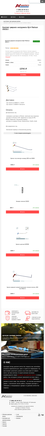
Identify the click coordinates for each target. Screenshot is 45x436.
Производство (19, 416)
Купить (23, 74)
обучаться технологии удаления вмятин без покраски (18, 379)
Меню (13, 17)
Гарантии (4, 424)
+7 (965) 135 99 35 (21, 9)
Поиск (21, 17)
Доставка (4, 425)
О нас (17, 414)
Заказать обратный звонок (22, 13)
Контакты (18, 418)
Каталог (4, 17)
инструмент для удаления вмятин (26, 375)
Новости (4, 422)
